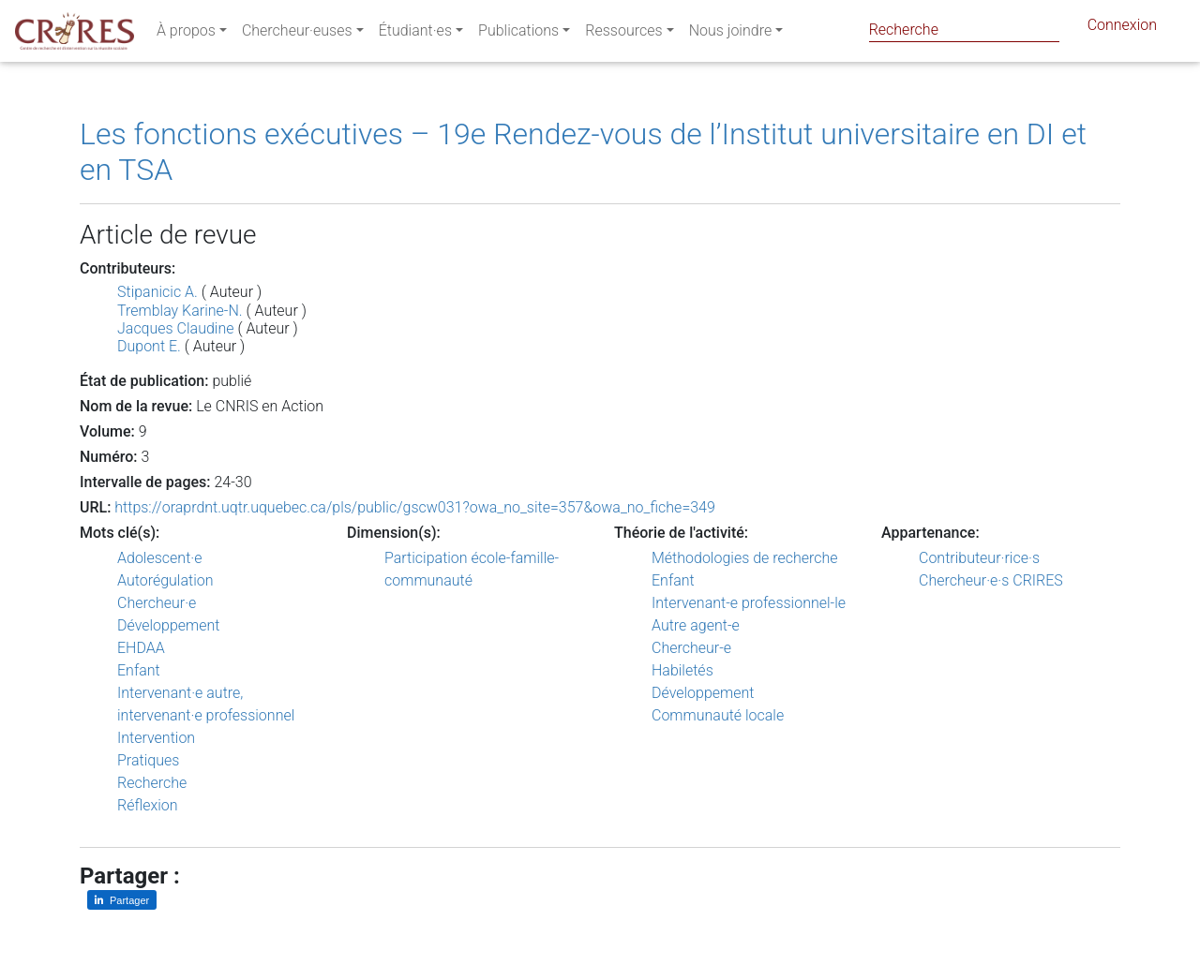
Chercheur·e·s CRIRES (991, 580)
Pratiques (148, 760)
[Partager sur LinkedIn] (122, 900)
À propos (186, 34)
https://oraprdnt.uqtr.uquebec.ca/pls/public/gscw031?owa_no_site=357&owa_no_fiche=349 (414, 507)
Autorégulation (165, 580)
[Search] (964, 29)
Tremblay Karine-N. (180, 310)
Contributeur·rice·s (979, 558)
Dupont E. (149, 346)
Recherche (152, 783)
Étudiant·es (415, 34)
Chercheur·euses (297, 34)
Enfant (138, 670)
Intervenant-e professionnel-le (749, 603)
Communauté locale (718, 715)
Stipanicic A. (157, 292)
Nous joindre (730, 34)
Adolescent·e (159, 558)
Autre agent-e (696, 625)
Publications (518, 34)
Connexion (1122, 28)
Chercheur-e (691, 648)
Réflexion (147, 805)
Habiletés (682, 670)
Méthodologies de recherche (745, 558)
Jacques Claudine (177, 328)
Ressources (623, 34)
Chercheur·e (156, 603)
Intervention (156, 738)
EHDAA (141, 648)
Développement (168, 625)
